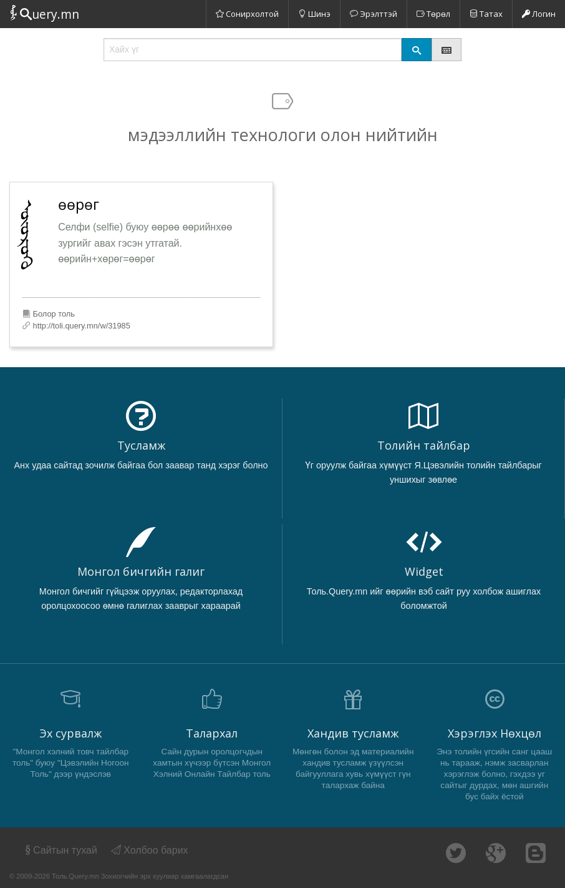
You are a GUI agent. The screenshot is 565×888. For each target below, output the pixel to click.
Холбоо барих (149, 850)
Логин (539, 13)
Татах (486, 13)
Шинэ (314, 13)
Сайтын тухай (60, 850)
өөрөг (78, 204)
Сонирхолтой (247, 13)
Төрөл (433, 13)
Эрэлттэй (373, 13)
